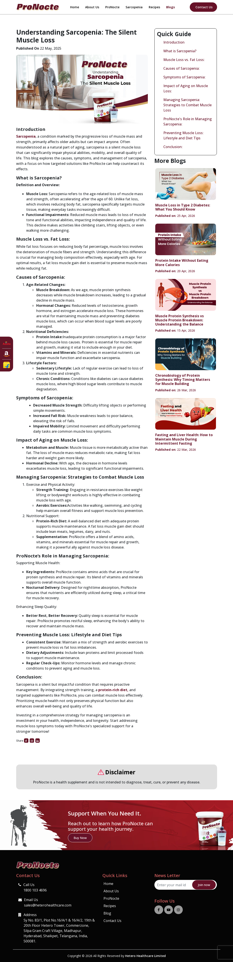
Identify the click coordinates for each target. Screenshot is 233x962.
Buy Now (80, 838)
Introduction (174, 42)
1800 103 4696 (35, 890)
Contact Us (203, 7)
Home (74, 7)
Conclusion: (173, 146)
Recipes (154, 7)
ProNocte (112, 7)
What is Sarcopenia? (179, 51)
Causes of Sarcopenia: (181, 68)
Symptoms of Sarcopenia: (184, 77)
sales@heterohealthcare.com (47, 905)
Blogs (170, 7)
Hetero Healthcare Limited (145, 956)
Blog (107, 913)
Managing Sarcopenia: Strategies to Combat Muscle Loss (187, 105)
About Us (92, 7)
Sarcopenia (134, 7)
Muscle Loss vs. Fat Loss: (184, 59)
